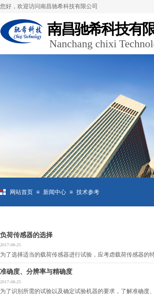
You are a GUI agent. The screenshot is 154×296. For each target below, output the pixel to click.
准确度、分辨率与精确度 (36, 271)
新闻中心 (54, 192)
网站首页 (21, 192)
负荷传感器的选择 (26, 234)
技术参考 (87, 192)
